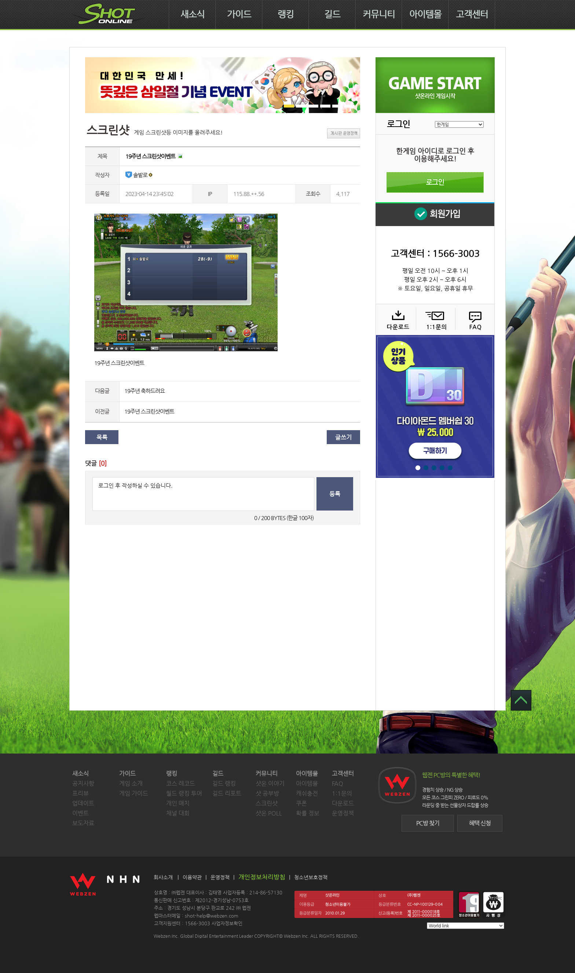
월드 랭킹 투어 (184, 793)
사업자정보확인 (227, 923)
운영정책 (343, 813)
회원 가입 (435, 214)
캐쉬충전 (307, 793)
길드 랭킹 (224, 783)
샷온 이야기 (270, 783)
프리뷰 (80, 793)
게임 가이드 (133, 793)
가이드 (239, 14)
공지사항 (83, 783)
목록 (101, 437)
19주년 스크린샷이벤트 (149, 411)
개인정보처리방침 (261, 877)
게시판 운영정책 (343, 133)
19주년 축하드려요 (144, 391)
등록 (334, 493)
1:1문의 (342, 793)
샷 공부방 (267, 793)
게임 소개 (131, 783)
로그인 (435, 182)
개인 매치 (178, 803)
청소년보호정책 (310, 877)
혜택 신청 (480, 823)
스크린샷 (267, 803)
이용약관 (192, 877)
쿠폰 (301, 803)
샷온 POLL (269, 813)
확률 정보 (307, 813)
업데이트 (83, 803)
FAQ (474, 319)
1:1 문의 (434, 319)
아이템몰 (425, 14)
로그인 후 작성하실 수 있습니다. (203, 494)
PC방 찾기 (427, 823)
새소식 (192, 14)
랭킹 (286, 14)
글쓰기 (343, 437)
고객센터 (472, 14)
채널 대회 (178, 813)
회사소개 (163, 877)
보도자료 (83, 823)
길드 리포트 (226, 793)
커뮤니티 (379, 14)
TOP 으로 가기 (521, 700)
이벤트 (80, 813)
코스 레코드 (180, 783)
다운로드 (395, 319)
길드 (332, 14)
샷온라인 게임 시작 (435, 85)
